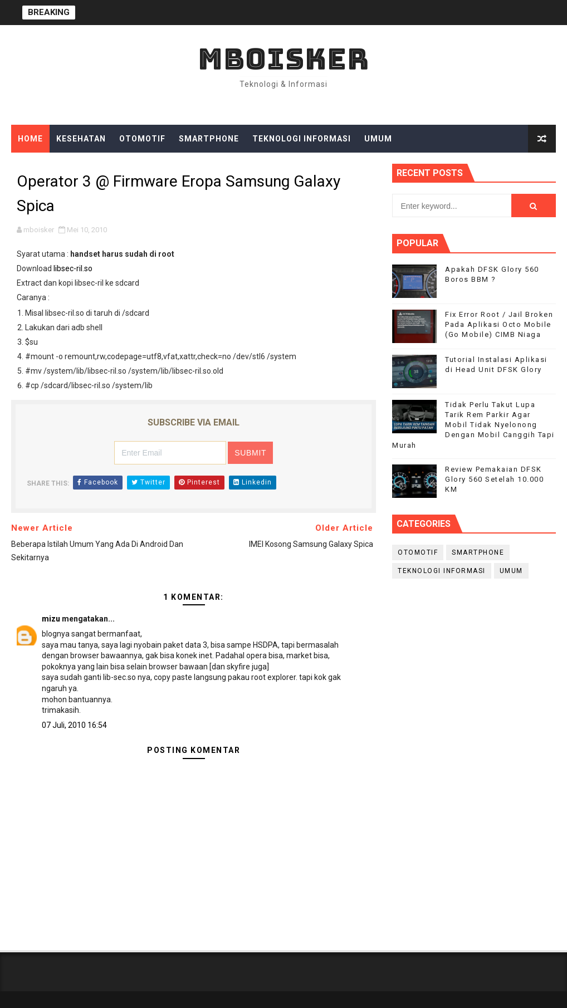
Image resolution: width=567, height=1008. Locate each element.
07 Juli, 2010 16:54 (74, 725)
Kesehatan (81, 138)
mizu (51, 618)
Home (30, 138)
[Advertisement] (473, 676)
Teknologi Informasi (301, 138)
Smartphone (209, 138)
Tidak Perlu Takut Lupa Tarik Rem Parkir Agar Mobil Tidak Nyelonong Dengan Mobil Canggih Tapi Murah (473, 424)
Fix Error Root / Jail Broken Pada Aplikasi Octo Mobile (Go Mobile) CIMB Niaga (499, 324)
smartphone (478, 552)
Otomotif (142, 138)
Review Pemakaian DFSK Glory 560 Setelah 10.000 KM (494, 479)
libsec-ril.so (72, 268)
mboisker (283, 59)
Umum (378, 138)
